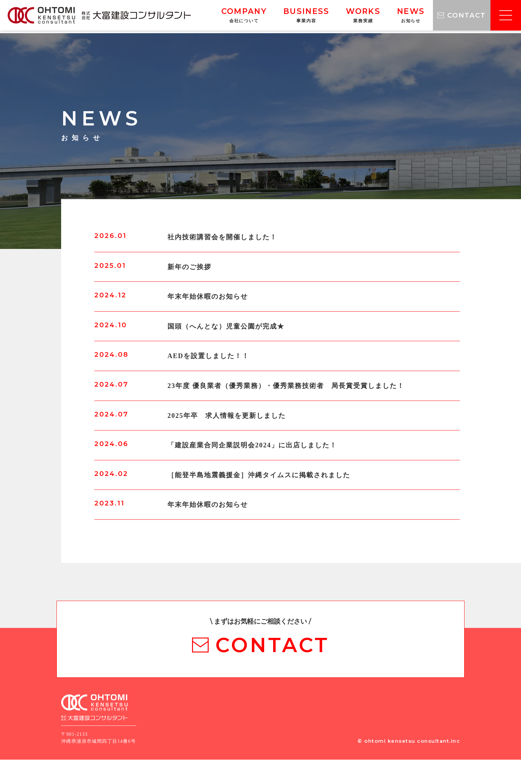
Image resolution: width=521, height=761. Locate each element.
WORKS (351, 16)
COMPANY (232, 16)
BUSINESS (295, 16)
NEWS (399, 16)
